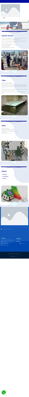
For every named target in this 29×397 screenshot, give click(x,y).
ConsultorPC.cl (17, 279)
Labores (4, 201)
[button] (4, 18)
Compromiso (5, 199)
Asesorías (5, 197)
